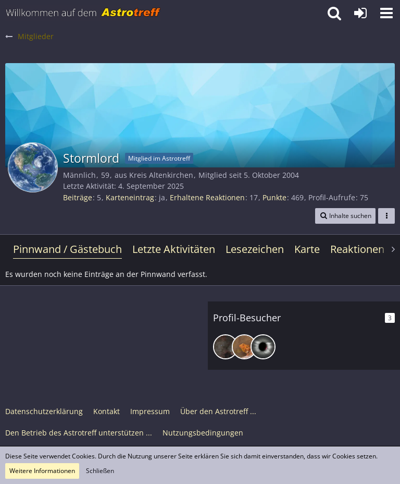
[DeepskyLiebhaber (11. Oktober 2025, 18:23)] (225, 346)
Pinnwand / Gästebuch (67, 249)
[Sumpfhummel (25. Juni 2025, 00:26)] (244, 346)
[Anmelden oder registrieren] (360, 13)
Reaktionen (357, 249)
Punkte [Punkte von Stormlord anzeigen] (274, 197)
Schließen (100, 470)
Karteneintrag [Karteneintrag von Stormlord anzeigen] (130, 197)
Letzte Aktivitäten (173, 249)
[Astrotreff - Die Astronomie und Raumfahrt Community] (83, 13)
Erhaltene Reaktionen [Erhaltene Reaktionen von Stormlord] (207, 197)
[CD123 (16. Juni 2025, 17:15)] (263, 346)
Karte (307, 249)
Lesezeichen (255, 249)
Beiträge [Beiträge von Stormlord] (77, 197)
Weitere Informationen (42, 470)
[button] (386, 13)
